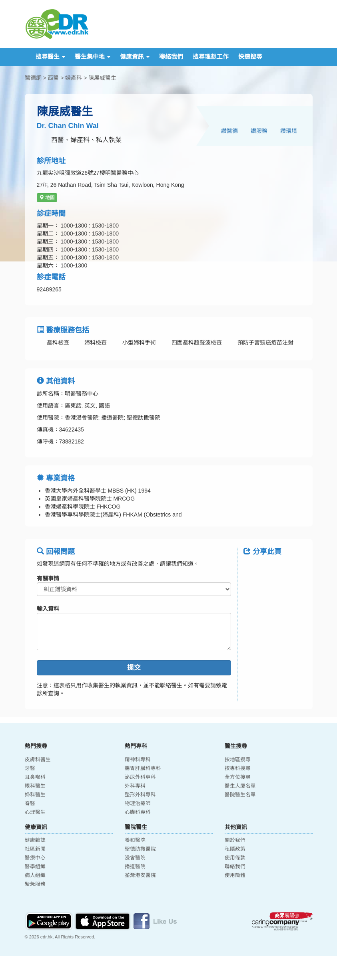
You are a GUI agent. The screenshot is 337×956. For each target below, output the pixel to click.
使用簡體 (235, 875)
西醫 (53, 78)
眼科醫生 (35, 786)
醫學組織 (35, 866)
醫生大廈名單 (240, 786)
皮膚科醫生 (38, 759)
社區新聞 (35, 849)
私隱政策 (235, 849)
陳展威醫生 (102, 78)
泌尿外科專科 (140, 777)
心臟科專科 (138, 812)
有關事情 (48, 578)
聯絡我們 (171, 56)
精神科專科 (138, 759)
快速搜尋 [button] (250, 56)
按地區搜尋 (238, 759)
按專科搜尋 (238, 768)
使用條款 (235, 858)
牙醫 (30, 768)
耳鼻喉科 (35, 777)
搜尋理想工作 (211, 56)
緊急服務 (35, 884)
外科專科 (135, 786)
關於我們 (235, 840)
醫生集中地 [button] (92, 56)
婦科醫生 (35, 795)
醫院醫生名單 (240, 795)
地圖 (47, 197)
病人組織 (35, 875)
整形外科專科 (140, 795)
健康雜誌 (35, 840)
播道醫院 (135, 866)
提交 (134, 667)
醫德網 (33, 78)
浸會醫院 (135, 858)
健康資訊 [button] (135, 56)
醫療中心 (35, 858)
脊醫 (30, 803)
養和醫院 (135, 840)
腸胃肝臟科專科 (143, 768)
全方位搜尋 (238, 777)
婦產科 (73, 78)
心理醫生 (35, 812)
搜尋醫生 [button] (50, 56)
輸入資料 (48, 609)
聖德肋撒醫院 (140, 849)
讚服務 (259, 131)
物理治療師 (138, 803)
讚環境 (288, 131)
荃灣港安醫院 (140, 875)
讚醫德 (229, 131)
